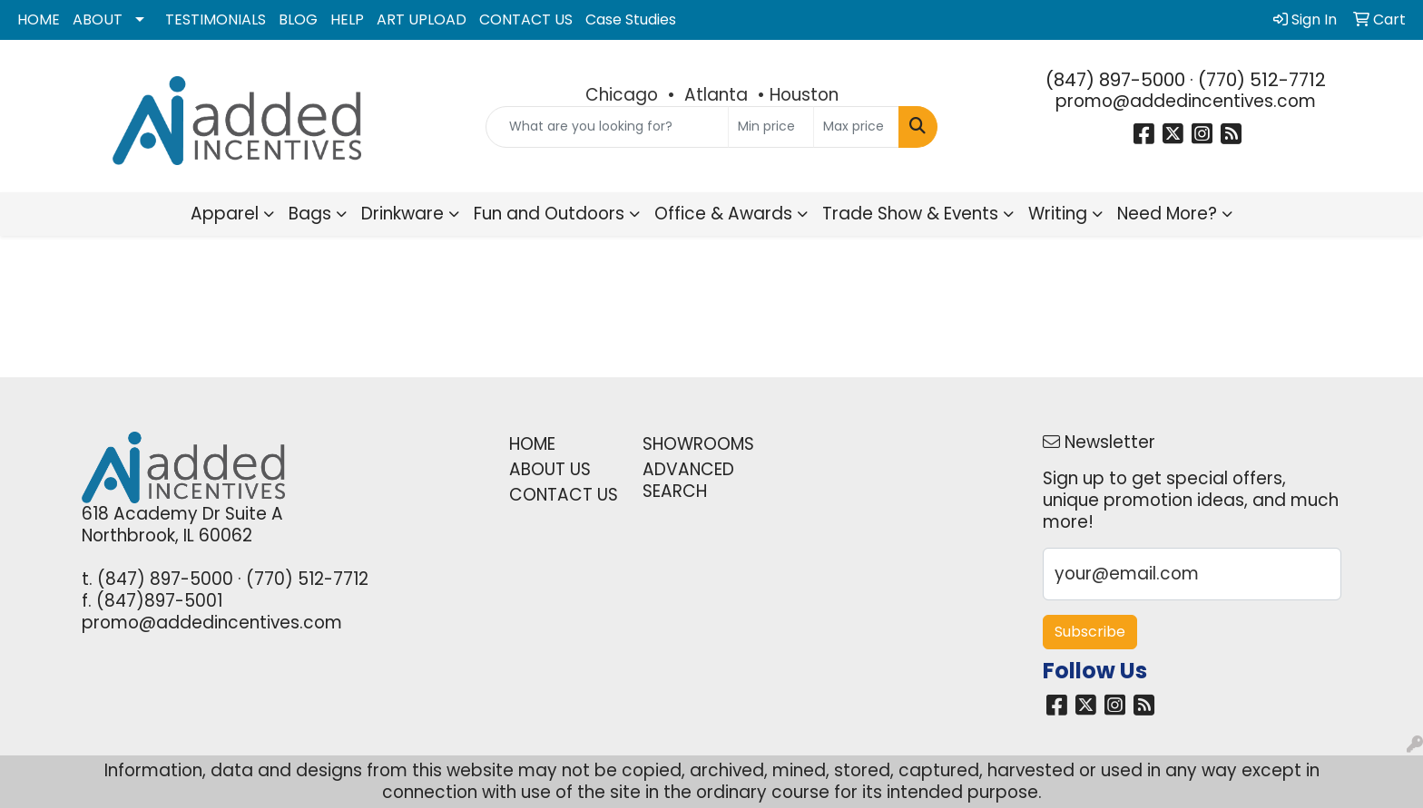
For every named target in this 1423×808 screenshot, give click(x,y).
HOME (38, 19)
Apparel (225, 213)
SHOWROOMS (698, 444)
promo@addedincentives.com (1185, 101)
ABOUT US (550, 469)
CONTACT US (526, 19)
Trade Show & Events (910, 213)
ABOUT (98, 19)
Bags (310, 213)
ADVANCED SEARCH (688, 480)
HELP (347, 19)
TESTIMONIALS (215, 19)
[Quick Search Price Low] (771, 127)
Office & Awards (723, 213)
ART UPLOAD (421, 19)
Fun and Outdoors (549, 213)
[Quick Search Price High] (856, 127)
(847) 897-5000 (1115, 79)
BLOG (298, 19)
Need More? (1167, 213)
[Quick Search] (608, 127)
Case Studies (630, 19)
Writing (1057, 213)
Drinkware (402, 213)
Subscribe (1090, 631)
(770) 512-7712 (1262, 79)
